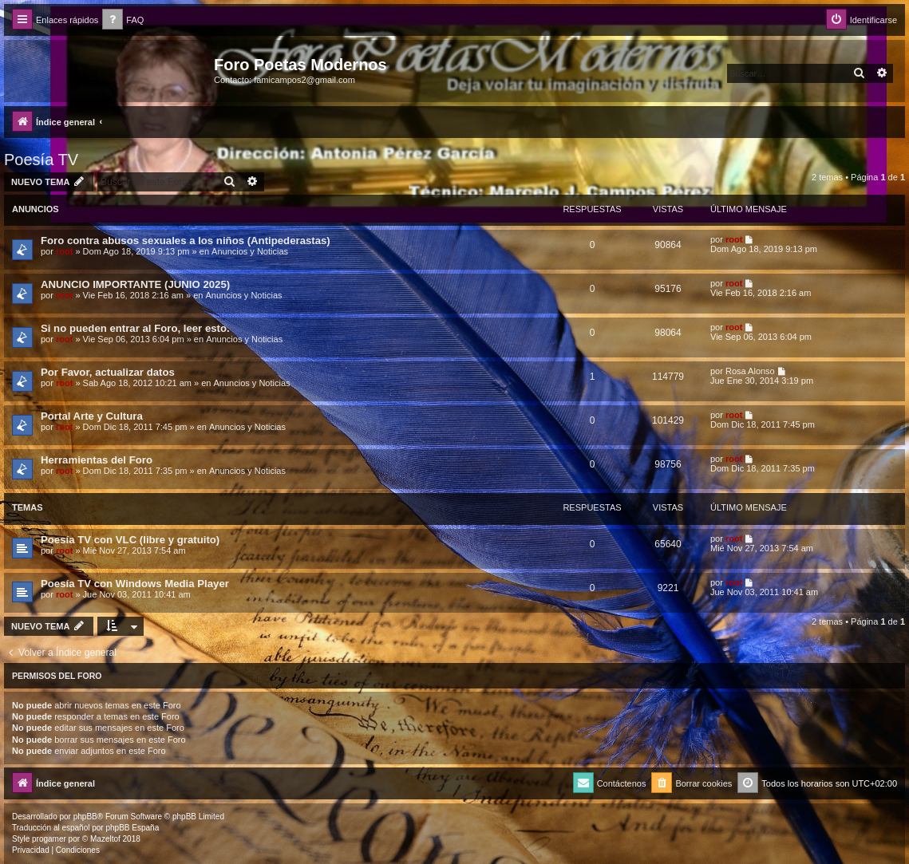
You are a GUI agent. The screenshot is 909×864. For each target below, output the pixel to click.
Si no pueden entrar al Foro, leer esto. (135, 328)
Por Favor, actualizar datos (108, 372)
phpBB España (132, 827)
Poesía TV (41, 159)
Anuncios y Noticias (249, 251)
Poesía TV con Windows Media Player (135, 584)
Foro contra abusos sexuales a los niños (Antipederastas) (185, 241)
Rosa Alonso (750, 371)
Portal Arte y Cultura (92, 416)
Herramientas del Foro (96, 460)
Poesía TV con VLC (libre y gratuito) (130, 540)
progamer (49, 838)
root (64, 251)
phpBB (85, 816)
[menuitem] (123, 20)
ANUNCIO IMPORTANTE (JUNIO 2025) (135, 284)
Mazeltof (105, 838)
